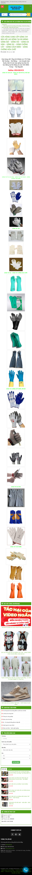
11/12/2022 (4, 51)
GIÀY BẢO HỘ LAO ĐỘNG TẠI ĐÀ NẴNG (18, 784)
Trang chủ (4, 24)
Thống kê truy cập (9, 812)
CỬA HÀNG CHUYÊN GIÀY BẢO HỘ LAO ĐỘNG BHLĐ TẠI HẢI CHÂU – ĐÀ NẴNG (18, 778)
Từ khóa (4, 736)
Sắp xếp (4, 747)
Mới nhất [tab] (4, 769)
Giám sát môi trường (7, 719)
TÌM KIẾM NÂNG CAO (9, 733)
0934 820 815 (9, 844)
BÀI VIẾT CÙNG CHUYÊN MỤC (12, 604)
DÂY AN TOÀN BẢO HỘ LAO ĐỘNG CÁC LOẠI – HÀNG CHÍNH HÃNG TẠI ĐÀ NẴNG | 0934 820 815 (16, 653)
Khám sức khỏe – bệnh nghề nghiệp (11, 728)
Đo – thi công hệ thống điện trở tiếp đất (11, 722)
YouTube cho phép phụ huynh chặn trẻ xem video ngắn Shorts (16, 627)
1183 (14, 51)
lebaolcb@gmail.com (9, 848)
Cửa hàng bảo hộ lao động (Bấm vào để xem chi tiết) (14, 710)
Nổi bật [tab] (10, 769)
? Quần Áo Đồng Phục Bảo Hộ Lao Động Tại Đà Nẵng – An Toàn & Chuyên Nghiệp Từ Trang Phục (16, 678)
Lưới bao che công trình (8, 713)
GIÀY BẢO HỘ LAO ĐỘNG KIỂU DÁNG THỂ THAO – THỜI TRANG (19, 797)
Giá (2, 753)
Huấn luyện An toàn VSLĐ (8, 725)
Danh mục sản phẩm (10, 707)
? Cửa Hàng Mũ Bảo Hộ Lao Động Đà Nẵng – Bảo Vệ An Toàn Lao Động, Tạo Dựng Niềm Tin (19, 772)
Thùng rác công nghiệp (8, 716)
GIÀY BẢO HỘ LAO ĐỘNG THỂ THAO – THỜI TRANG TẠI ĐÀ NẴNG (16, 703)
